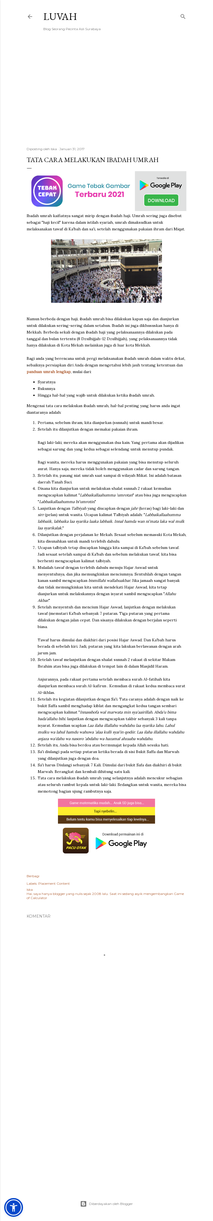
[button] (14, 1207)
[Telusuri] (183, 15)
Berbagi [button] (33, 876)
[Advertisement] (106, 94)
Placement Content (54, 883)
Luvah (60, 16)
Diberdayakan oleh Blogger (106, 1204)
